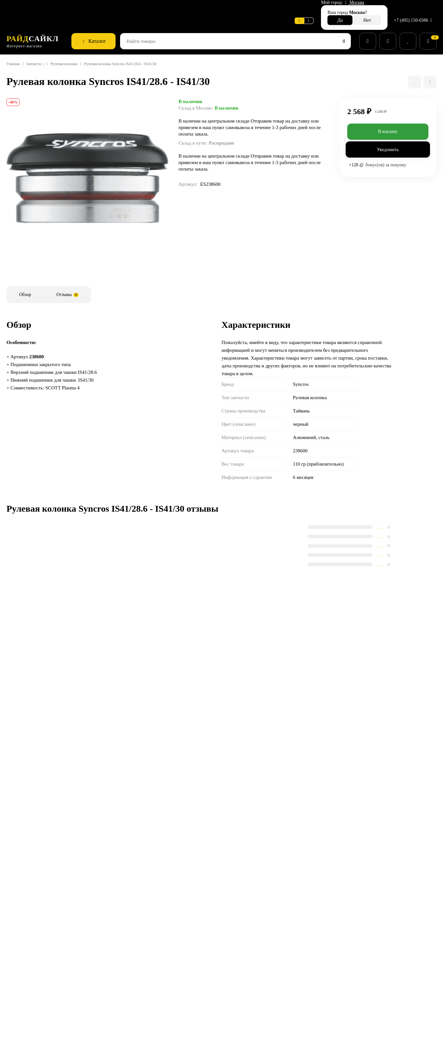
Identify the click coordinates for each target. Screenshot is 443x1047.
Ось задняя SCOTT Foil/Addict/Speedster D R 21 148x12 (80, 678)
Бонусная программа (179, 999)
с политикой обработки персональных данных (295, 875)
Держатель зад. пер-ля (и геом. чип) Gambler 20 (407, 742)
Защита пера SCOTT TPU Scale (185, 675)
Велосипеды (241, 940)
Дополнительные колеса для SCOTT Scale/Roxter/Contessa (299, 678)
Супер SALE (240, 932)
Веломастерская (25, 8)
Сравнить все (166, 644)
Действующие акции (178, 1007)
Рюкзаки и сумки (245, 990)
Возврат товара (173, 965)
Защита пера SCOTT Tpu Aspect (186, 738)
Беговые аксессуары (250, 1015)
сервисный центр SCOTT (68, 932)
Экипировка (241, 974)
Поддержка (125, 8)
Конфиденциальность (180, 990)
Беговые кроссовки (248, 999)
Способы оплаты (174, 957)
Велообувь (239, 982)
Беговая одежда (245, 1007)
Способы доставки (176, 949)
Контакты (167, 982)
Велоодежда (241, 965)
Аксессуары (241, 949)
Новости (96, 8)
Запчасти (39, 49)
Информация (65, 8)
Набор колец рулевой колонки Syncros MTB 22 (295, 742)
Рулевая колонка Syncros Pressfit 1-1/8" (77, 742)
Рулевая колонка (77, 49)
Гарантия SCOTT (316, 932)
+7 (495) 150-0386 (412, 8)
